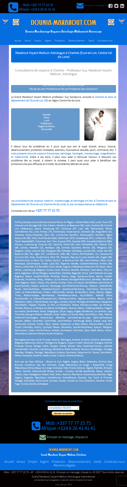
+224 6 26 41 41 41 (43, 9)
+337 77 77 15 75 (42, 5)
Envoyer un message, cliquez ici (95, 5)
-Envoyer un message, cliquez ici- (74, 472)
